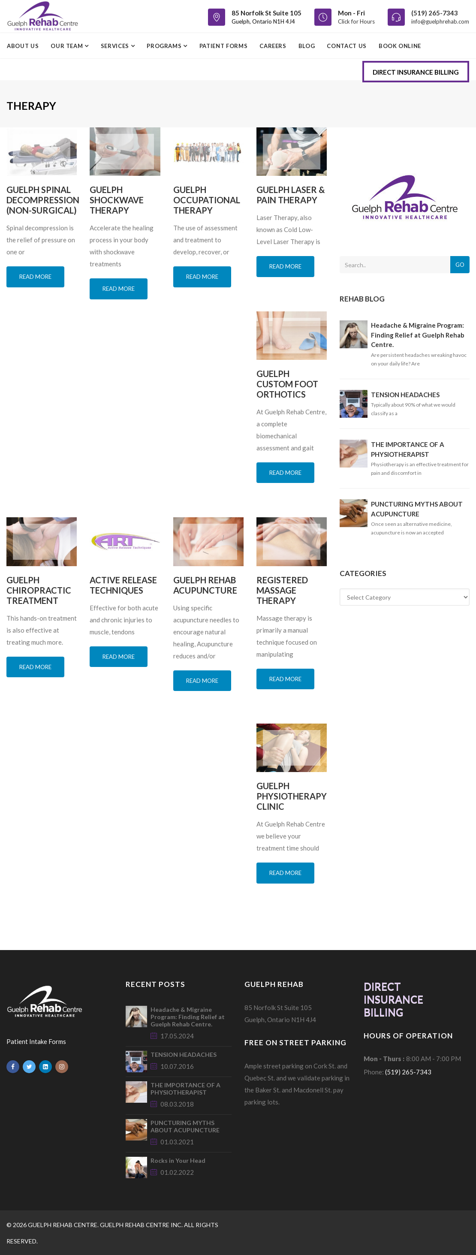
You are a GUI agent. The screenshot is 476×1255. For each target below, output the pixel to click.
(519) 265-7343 (434, 13)
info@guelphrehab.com (440, 21)
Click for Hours (356, 21)
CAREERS (272, 45)
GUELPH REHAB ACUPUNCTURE (205, 585)
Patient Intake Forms (36, 1041)
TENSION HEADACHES (405, 394)
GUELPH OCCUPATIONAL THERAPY (206, 199)
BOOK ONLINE (400, 45)
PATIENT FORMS (223, 45)
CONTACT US (347, 45)
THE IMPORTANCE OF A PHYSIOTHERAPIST (185, 1088)
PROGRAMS (165, 45)
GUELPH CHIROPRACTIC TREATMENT (38, 590)
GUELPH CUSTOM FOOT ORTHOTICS (287, 383)
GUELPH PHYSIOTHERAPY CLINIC (291, 796)
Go (459, 264)
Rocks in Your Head (178, 1160)
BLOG (306, 45)
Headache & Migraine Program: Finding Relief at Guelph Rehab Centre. (417, 334)
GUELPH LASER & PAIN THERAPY (290, 194)
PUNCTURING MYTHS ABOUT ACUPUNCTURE (185, 1126)
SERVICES (116, 45)
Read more (35, 276)
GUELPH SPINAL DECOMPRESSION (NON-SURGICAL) (42, 199)
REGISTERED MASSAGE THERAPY (282, 590)
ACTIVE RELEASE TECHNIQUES (123, 585)
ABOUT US (23, 45)
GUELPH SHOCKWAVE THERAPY (117, 199)
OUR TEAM (67, 45)
